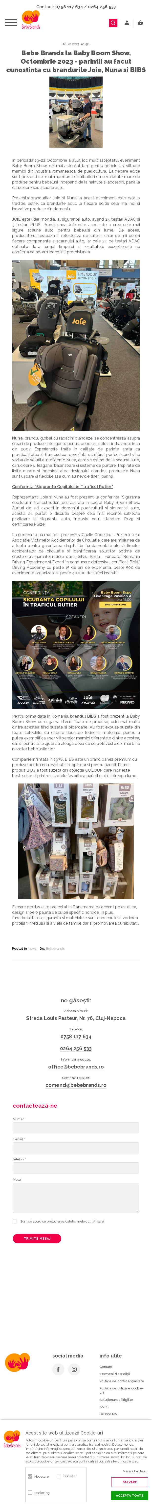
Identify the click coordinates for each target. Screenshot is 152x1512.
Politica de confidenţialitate (122, 1381)
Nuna (17, 438)
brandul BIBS (83, 716)
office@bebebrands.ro (76, 1067)
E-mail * (19, 1139)
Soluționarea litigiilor (116, 1400)
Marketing (42, 1493)
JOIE (16, 219)
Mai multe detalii (135, 1471)
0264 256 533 (102, 6)
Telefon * (19, 1159)
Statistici (70, 1476)
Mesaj (17, 1179)
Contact (106, 1367)
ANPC (104, 1407)
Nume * (18, 1119)
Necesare (41, 1476)
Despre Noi (108, 1414)
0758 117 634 (69, 6)
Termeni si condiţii (115, 1374)
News (32, 948)
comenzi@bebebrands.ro (76, 1085)
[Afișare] (98, 1221)
